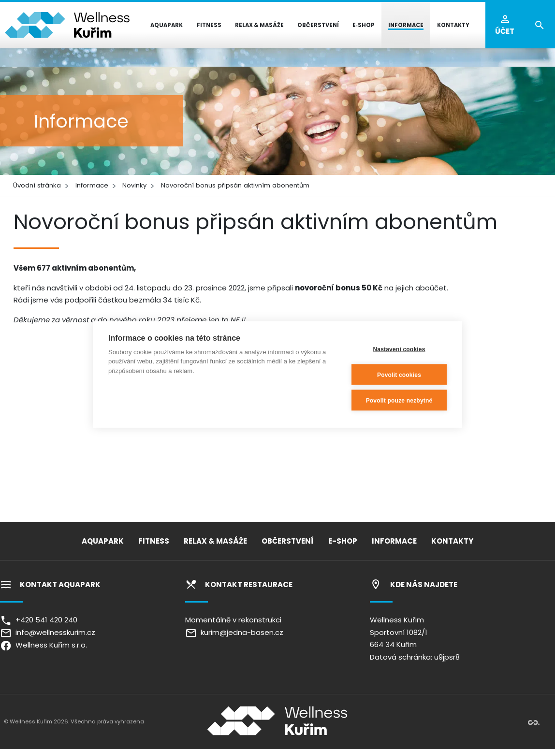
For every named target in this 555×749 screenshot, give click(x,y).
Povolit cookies (399, 374)
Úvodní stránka (37, 185)
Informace (91, 185)
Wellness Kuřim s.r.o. (43, 645)
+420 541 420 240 (38, 620)
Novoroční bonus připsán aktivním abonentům (235, 185)
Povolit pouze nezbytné (399, 400)
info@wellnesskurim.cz (47, 632)
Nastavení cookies (399, 349)
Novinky (134, 185)
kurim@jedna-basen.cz (234, 632)
